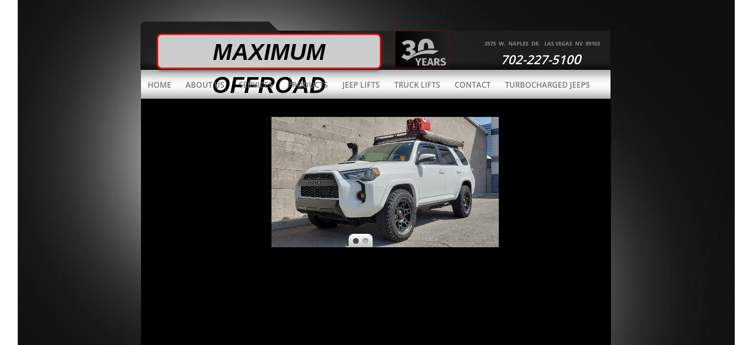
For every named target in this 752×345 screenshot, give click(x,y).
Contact (473, 85)
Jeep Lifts (361, 85)
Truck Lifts (417, 85)
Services (256, 85)
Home (159, 85)
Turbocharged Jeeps (547, 85)
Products (307, 85)
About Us (205, 85)
